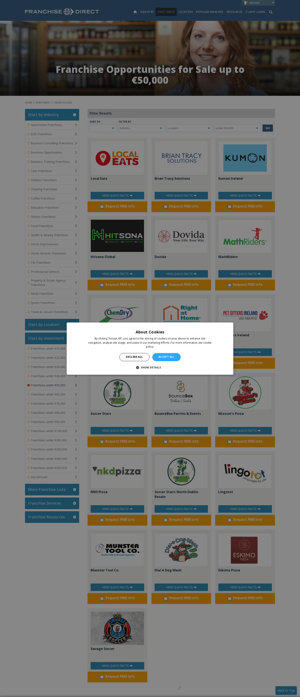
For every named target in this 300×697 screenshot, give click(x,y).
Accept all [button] (166, 357)
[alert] (150, 348)
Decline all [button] (134, 357)
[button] (150, 367)
